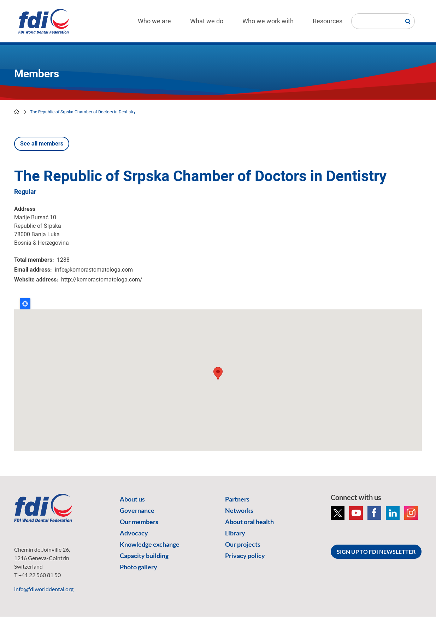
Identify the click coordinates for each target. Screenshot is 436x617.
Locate (25, 303)
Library (235, 533)
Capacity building (144, 555)
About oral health (249, 522)
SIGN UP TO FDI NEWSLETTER (376, 551)
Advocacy (134, 533)
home (16, 111)
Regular (25, 191)
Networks (239, 510)
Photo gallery (138, 567)
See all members (41, 143)
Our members (139, 522)
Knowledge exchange (149, 544)
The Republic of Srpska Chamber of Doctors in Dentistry (83, 111)
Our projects (242, 544)
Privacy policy (245, 555)
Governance (137, 510)
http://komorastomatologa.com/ (101, 279)
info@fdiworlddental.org (43, 589)
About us (132, 499)
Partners (237, 499)
